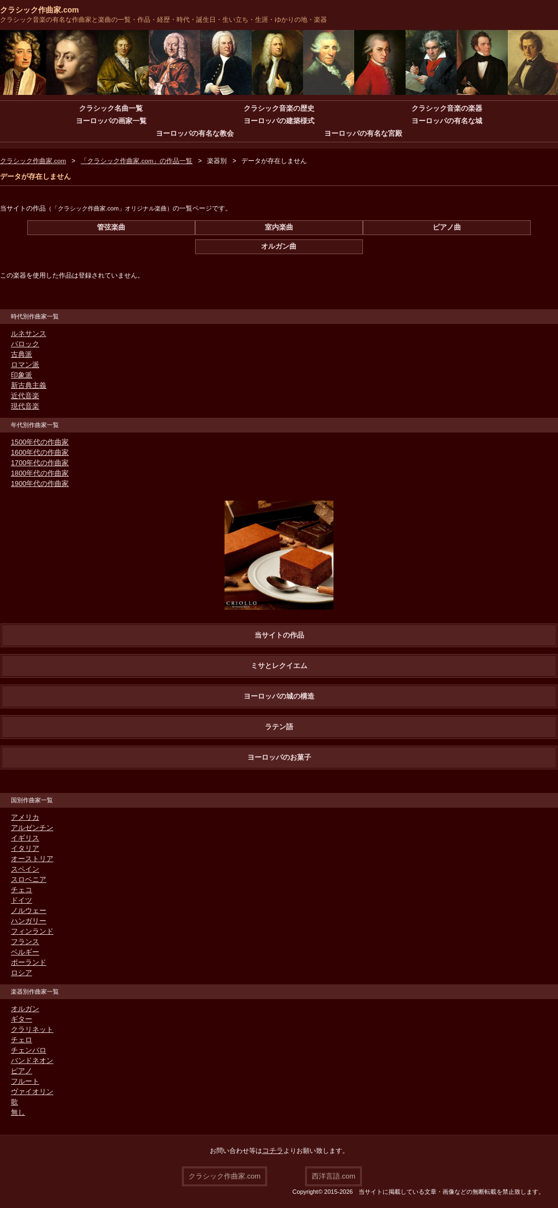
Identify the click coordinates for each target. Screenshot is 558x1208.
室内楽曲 (279, 227)
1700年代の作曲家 (38, 463)
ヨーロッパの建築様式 (279, 121)
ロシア (21, 973)
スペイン (24, 869)
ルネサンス (27, 334)
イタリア (24, 848)
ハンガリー (27, 921)
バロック (24, 344)
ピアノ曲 (447, 227)
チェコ (21, 890)
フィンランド (30, 931)
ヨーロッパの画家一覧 (111, 121)
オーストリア (30, 859)
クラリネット (30, 1029)
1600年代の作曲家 (38, 452)
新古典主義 (27, 385)
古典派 (21, 354)
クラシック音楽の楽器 (447, 108)
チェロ (21, 1040)
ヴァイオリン (30, 1092)
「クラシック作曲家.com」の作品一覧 (137, 161)
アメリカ (24, 817)
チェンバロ (27, 1050)
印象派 (21, 375)
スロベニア (27, 880)
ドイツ (21, 900)
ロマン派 (24, 365)
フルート (24, 1081)
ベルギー (24, 952)
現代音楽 (24, 406)
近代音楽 (24, 396)
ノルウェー (27, 911)
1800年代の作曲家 (38, 473)
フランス (24, 942)
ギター (21, 1019)
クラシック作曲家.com (39, 9)
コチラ (272, 1151)
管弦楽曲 (111, 227)
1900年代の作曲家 (38, 484)
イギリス (24, 838)
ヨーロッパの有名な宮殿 (363, 133)
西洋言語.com (333, 1175)
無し (17, 1112)
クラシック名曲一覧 (111, 108)
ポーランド (27, 962)
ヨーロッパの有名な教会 (195, 133)
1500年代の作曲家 (38, 442)
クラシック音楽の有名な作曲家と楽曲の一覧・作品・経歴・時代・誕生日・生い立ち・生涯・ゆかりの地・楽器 (163, 19)
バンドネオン (30, 1061)
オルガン (24, 1009)
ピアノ (21, 1071)
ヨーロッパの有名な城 (447, 121)
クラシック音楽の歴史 (279, 108)
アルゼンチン (30, 828)
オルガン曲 (279, 246)
